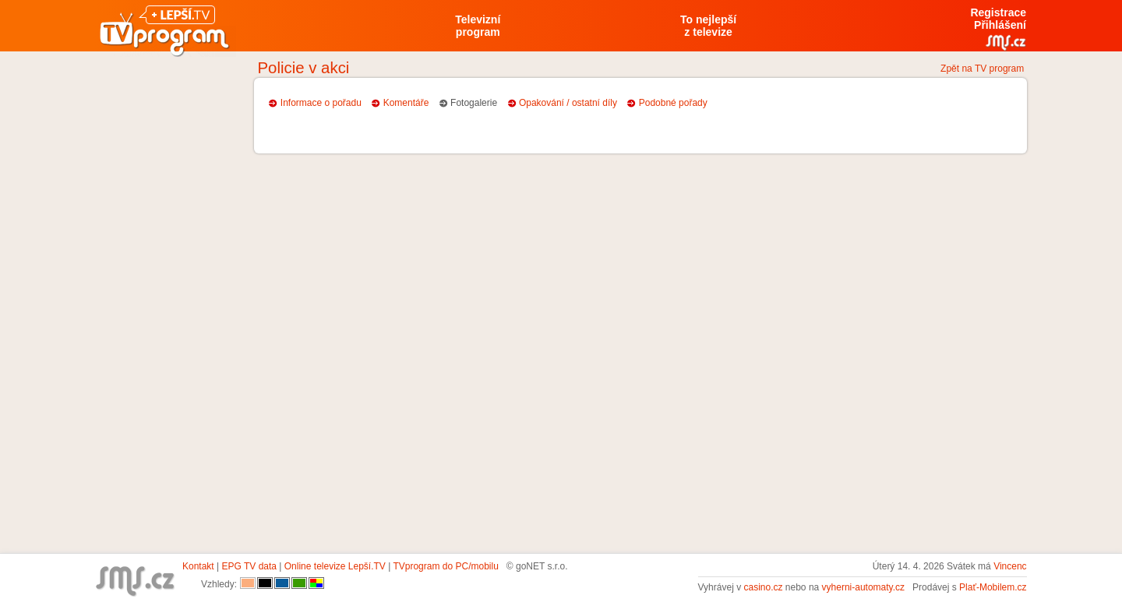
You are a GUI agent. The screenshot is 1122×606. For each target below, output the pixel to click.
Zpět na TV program (982, 68)
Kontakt (198, 566)
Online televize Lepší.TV (335, 566)
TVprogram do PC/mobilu (445, 566)
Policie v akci (304, 67)
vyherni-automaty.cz (863, 587)
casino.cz (762, 587)
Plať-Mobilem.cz (993, 587)
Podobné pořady (673, 102)
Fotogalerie (473, 102)
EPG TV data (249, 566)
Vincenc (1009, 566)
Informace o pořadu (321, 102)
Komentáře (406, 102)
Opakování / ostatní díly (568, 102)
